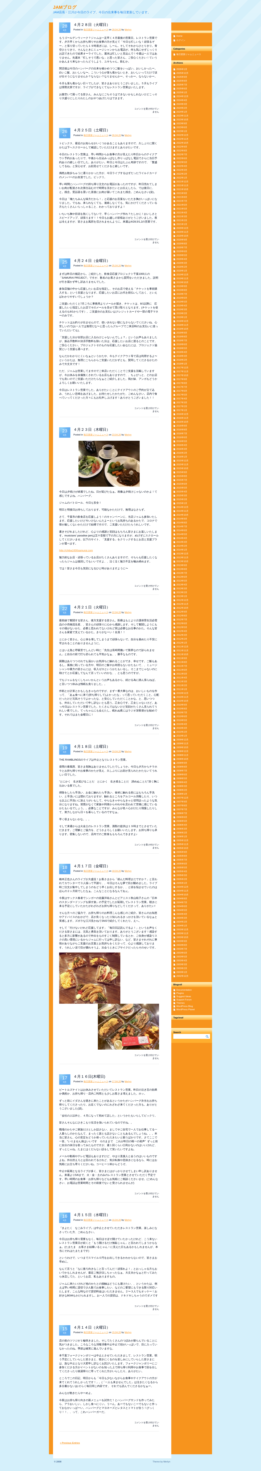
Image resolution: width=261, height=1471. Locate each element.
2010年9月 (181, 704)
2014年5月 (181, 534)
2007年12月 (182, 797)
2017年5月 (181, 394)
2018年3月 (181, 356)
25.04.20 (116, 265)
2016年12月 (182, 414)
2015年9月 (181, 472)
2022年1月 (181, 177)
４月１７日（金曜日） (91, 866)
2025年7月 (181, 84)
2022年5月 (181, 162)
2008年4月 (181, 782)
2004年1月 (181, 925)
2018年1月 (181, 363)
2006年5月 (181, 821)
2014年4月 (181, 538)
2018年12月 (182, 321)
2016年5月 (181, 441)
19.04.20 (116, 751)
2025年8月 (181, 81)
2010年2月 (181, 732)
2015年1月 (181, 503)
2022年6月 (181, 158)
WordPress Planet (185, 1009)
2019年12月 (182, 274)
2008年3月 (181, 786)
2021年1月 (181, 224)
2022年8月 (181, 150)
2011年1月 (181, 689)
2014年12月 (182, 507)
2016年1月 (181, 456)
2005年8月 (181, 856)
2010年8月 (181, 708)
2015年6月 (181, 484)
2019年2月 (181, 313)
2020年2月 (181, 267)
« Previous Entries (70, 1443)
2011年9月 (181, 658)
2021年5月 (181, 208)
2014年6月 (181, 530)
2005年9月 (181, 852)
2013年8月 (181, 569)
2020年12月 (182, 228)
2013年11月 (182, 557)
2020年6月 (181, 251)
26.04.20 (116, 135)
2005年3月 (181, 875)
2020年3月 (181, 263)
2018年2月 (181, 360)
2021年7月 (181, 201)
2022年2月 (181, 174)
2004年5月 (181, 910)
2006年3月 (181, 828)
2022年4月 (181, 166)
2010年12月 (182, 693)
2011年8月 (181, 662)
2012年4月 (181, 631)
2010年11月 (182, 697)
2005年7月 (181, 859)
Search (177, 1032)
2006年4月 (181, 825)
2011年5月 (181, 673)
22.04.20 (116, 612)
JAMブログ (65, 7)
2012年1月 (181, 642)
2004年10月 (182, 894)
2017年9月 (181, 379)
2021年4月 (181, 212)
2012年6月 (181, 623)
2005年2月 (181, 879)
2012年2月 (181, 639)
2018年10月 (182, 329)
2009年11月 (182, 743)
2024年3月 (181, 104)
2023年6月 (181, 127)
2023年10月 (182, 119)
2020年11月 (182, 232)
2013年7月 (181, 573)
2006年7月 (181, 813)
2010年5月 (181, 720)
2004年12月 (182, 887)
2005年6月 (181, 863)
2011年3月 (181, 681)
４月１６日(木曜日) (89, 1076)
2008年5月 (181, 778)
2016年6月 (181, 437)
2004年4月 (181, 914)
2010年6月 (181, 716)
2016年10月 (182, 422)
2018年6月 (181, 344)
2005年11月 (182, 844)
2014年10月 (182, 515)
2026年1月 (181, 69)
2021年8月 (181, 197)
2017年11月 (182, 371)
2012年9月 (181, 611)
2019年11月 (182, 278)
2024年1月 (181, 112)
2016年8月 (181, 429)
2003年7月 (181, 949)
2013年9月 (181, 565)
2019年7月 (181, 294)
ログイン (180, 40)
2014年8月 (181, 522)
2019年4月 (181, 305)
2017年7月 (181, 387)
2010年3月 (181, 728)
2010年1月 (181, 735)
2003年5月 (181, 956)
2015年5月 (181, 487)
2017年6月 (181, 391)
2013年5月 (181, 580)
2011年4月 (181, 677)
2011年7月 (181, 666)
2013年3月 (181, 588)
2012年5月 (181, 627)
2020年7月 (181, 247)
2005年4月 (181, 871)
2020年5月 (181, 255)
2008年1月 (181, 794)
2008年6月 (181, 774)
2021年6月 (181, 205)
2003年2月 (181, 968)
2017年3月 (181, 402)
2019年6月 (181, 298)
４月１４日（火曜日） (91, 1327)
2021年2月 (181, 220)
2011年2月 (181, 685)
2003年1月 (181, 972)
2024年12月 (182, 96)
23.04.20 (116, 434)
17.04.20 (116, 1081)
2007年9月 (181, 801)
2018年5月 (181, 348)
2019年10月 (182, 282)
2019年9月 (181, 286)
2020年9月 (181, 239)
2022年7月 (181, 154)
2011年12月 (182, 646)
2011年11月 (182, 650)
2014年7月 (181, 526)
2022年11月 (182, 139)
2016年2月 (181, 453)
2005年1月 (181, 883)
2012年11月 (182, 604)
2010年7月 (181, 712)
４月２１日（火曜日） (91, 607)
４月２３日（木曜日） (91, 430)
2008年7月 (181, 770)
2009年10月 (182, 747)
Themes (180, 1003)
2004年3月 (181, 918)
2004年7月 (181, 902)
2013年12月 (182, 553)
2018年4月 (181, 352)
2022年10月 (182, 143)
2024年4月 (181, 100)
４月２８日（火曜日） (91, 25)
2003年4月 (181, 960)
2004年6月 (181, 906)
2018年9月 (181, 332)
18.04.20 (116, 871)
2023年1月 (181, 131)
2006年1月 (181, 836)
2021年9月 (181, 193)
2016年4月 (181, 445)
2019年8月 (181, 290)
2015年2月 (181, 499)
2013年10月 (182, 561)
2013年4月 (181, 584)
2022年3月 (181, 170)
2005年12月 (182, 840)
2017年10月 (182, 375)
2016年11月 (182, 418)
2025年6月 (181, 88)
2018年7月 (181, 340)
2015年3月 (181, 495)
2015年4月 (181, 491)
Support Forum (184, 999)
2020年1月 (181, 270)
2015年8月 (181, 476)
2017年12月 (182, 367)
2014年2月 (181, 546)
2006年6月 (181, 817)
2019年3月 (181, 309)
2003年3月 (181, 964)
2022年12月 (182, 135)
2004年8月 (181, 898)
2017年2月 (181, 406)
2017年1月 (181, 410)
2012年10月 (182, 608)
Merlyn (128, 29)
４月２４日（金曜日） (91, 261)
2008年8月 (181, 766)
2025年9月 (181, 77)
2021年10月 (182, 189)
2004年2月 (181, 921)
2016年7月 (181, 433)
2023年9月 (181, 123)
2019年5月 (181, 301)
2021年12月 (182, 181)
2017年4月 (181, 398)
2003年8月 (181, 945)
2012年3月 (181, 635)
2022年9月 (181, 146)
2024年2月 (181, 108)
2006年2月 (181, 832)
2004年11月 (182, 890)
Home (179, 36)
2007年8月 (181, 805)
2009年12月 (182, 739)
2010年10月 (182, 701)
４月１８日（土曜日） (91, 746)
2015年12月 (182, 460)
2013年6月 (181, 577)
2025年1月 (181, 92)
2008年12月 (182, 751)
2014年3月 (181, 542)
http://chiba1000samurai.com (76, 550)
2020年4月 (181, 259)
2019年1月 (181, 317)
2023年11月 (182, 115)
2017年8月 (181, 383)
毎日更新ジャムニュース (96, 29)
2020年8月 (181, 243)
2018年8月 (181, 336)
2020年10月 (182, 236)
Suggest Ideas (183, 996)
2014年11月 (182, 511)
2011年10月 (182, 654)
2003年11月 (182, 933)
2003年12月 (182, 929)
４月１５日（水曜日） (91, 1215)
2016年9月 (181, 425)
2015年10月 (182, 468)
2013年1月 (181, 596)
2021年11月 (182, 185)
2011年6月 (181, 670)
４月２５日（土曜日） (91, 130)
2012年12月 (182, 600)
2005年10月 (182, 848)
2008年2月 (181, 790)
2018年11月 (182, 325)
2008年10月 (182, 759)
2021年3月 (181, 216)
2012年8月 (181, 615)
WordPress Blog (184, 1006)
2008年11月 (182, 755)
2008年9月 (181, 763)
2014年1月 (181, 549)
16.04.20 (116, 1220)
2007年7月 (181, 809)
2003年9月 (181, 941)
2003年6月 (181, 952)
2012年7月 (181, 619)
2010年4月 (181, 724)
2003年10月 (182, 937)
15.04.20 (116, 1332)
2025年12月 (182, 73)
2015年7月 (181, 480)
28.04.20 (116, 29)
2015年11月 (182, 464)
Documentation (184, 990)
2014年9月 (181, 518)
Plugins (180, 993)
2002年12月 (182, 976)
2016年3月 (181, 449)
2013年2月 (181, 592)
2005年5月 (181, 867)
